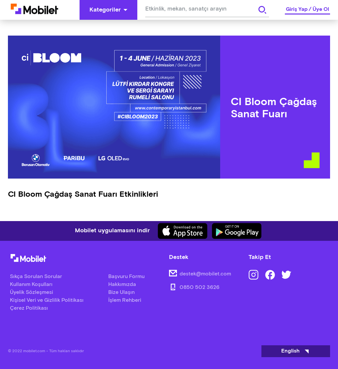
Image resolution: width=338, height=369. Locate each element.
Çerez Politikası (29, 308)
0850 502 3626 (200, 287)
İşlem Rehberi (124, 300)
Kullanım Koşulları (31, 284)
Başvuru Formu (126, 276)
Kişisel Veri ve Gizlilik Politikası (47, 300)
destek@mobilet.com (205, 273)
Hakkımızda (122, 284)
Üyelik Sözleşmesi (31, 292)
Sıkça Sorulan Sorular (36, 276)
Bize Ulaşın (121, 292)
